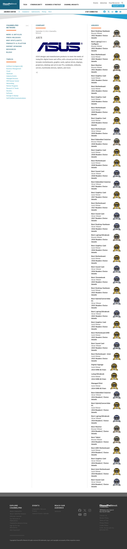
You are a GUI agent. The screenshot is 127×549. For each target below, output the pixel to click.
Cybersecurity (36, 5)
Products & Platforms (17, 43)
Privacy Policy (104, 523)
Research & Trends (12, 88)
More (50, 12)
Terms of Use (104, 520)
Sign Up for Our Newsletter (15, 526)
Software (9, 93)
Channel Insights (71, 5)
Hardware (9, 73)
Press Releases (13, 37)
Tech (25, 5)
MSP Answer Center (12, 81)
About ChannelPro (16, 511)
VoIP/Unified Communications (16, 98)
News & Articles (14, 34)
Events (95, 3)
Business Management (13, 69)
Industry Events (11, 76)
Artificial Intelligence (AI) (14, 66)
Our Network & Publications (15, 520)
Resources (11, 49)
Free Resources (114, 3)
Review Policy (104, 518)
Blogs (9, 52)
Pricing (44, 12)
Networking (10, 83)
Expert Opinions (14, 46)
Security (9, 91)
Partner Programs (12, 86)
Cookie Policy (104, 525)
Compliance (25, 12)
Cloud (8, 71)
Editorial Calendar (16, 516)
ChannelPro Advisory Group (18, 523)
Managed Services (12, 78)
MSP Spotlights (14, 40)
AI (19, 12)
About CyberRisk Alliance (18, 514)
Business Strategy (53, 5)
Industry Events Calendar (40, 513)
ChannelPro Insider (118, 6)
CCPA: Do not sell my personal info (107, 529)
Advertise (103, 3)
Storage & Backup (12, 96)
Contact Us (103, 515)
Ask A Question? (15, 530)
